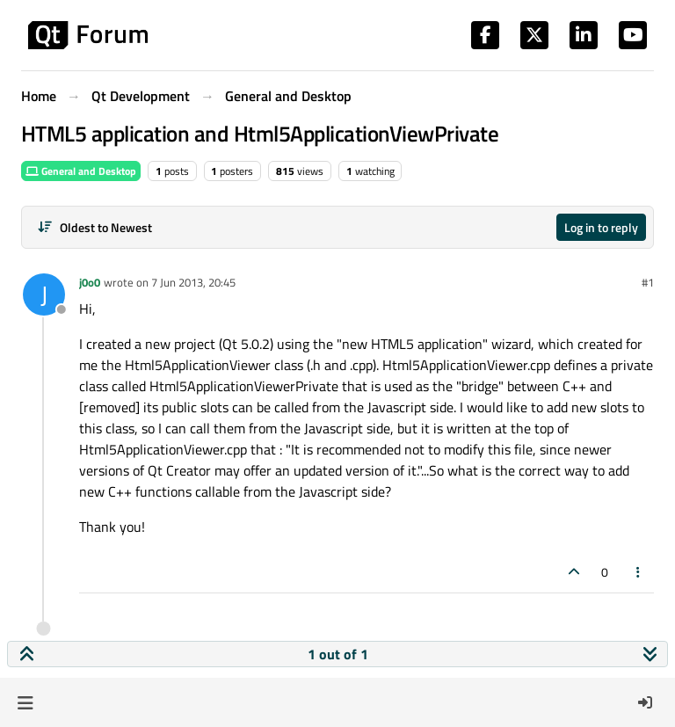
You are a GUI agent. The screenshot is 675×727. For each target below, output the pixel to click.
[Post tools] (639, 571)
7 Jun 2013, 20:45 (193, 282)
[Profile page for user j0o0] (44, 294)
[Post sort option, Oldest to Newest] (94, 227)
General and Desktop (80, 171)
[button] (25, 702)
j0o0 (89, 282)
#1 (648, 282)
